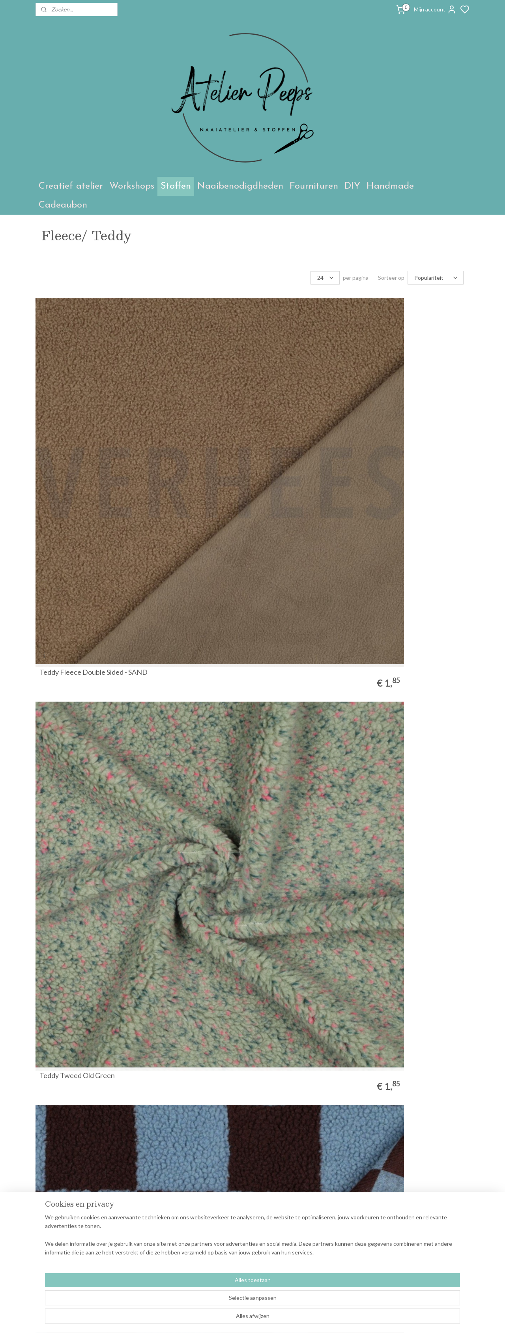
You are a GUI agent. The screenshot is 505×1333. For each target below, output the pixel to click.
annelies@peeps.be (237, 1233)
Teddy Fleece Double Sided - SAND (83, 403)
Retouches (52, 1233)
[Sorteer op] (435, 277)
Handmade (390, 186)
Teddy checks (281, 406)
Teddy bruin (278, 682)
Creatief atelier (71, 186)
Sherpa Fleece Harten (183, 682)
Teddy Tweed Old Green (187, 406)
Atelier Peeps (147, 1192)
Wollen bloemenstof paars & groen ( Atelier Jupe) (413, 679)
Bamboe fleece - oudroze (298, 1095)
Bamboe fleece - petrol (295, 820)
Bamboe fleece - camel (74, 682)
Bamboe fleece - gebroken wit (306, 957)
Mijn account (435, 9)
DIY (352, 186)
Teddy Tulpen (391, 406)
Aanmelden (407, 1233)
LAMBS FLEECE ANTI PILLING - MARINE (405, 541)
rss (328, 1318)
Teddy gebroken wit (180, 820)
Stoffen (176, 186)
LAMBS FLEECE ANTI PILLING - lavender (184, 541)
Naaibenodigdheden (240, 186)
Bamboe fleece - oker (72, 957)
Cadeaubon (63, 205)
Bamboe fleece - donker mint (414, 820)
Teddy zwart (169, 1095)
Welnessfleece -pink (401, 1095)
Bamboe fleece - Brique (406, 957)
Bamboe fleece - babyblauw (192, 957)
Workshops (131, 186)
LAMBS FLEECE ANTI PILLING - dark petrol (74, 541)
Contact (49, 1224)
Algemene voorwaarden (68, 1215)
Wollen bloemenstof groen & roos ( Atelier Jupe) (83, 816)
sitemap (315, 1318)
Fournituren (314, 186)
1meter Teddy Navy (69, 1095)
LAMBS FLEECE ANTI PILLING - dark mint (294, 541)
